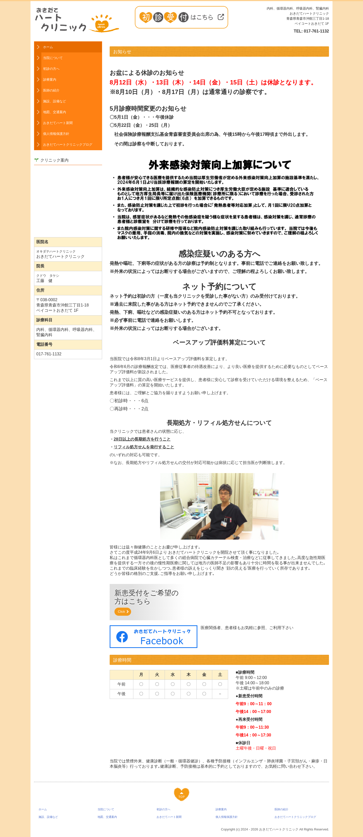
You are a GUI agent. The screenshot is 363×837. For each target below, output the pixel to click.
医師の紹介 (51, 90)
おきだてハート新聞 (58, 123)
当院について (53, 58)
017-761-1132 (316, 31)
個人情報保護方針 (56, 134)
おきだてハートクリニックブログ (67, 144)
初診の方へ (51, 69)
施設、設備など (54, 101)
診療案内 (49, 79)
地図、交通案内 (54, 112)
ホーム (48, 47)
